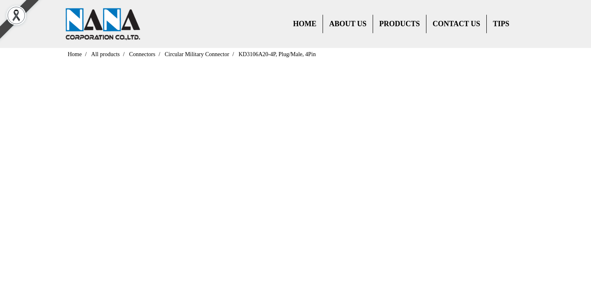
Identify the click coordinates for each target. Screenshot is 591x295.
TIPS (501, 24)
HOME (304, 24)
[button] (523, 24)
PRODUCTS (399, 24)
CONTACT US (456, 24)
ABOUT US (348, 24)
